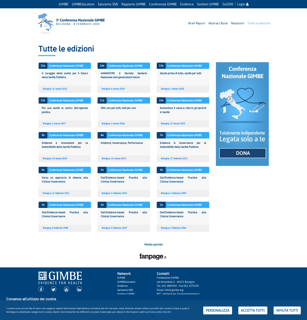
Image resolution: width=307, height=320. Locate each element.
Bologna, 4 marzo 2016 (113, 123)
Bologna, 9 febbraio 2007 (114, 227)
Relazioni (237, 23)
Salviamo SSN (108, 4)
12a (43, 100)
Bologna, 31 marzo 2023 (55, 88)
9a (43, 135)
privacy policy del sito (159, 311)
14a (102, 65)
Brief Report (196, 23)
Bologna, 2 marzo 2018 (172, 88)
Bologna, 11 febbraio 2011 (56, 193)
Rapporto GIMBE (133, 4)
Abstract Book (218, 23)
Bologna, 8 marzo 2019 (113, 88)
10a (161, 100)
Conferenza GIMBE (163, 4)
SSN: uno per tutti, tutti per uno (118, 108)
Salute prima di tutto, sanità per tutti (180, 73)
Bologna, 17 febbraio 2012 (174, 158)
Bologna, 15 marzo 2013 (114, 158)
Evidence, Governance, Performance (122, 143)
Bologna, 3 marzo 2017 (54, 123)
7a (161, 135)
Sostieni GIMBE (208, 4)
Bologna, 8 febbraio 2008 (55, 227)
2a (102, 204)
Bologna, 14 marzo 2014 (55, 158)
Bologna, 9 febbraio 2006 (173, 227)
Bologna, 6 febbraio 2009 (173, 193)
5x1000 (227, 4)
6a (43, 169)
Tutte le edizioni (258, 23)
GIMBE (63, 4)
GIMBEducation (83, 4)
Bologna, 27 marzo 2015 (173, 123)
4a (161, 169)
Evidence (187, 4)
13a (161, 65)
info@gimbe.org (174, 290)
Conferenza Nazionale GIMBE (66, 65)
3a (43, 204)
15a (43, 65)
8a (102, 135)
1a (161, 204)
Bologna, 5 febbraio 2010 (114, 193)
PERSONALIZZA (217, 310)
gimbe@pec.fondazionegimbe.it (181, 293)
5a (102, 169)
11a (102, 100)
